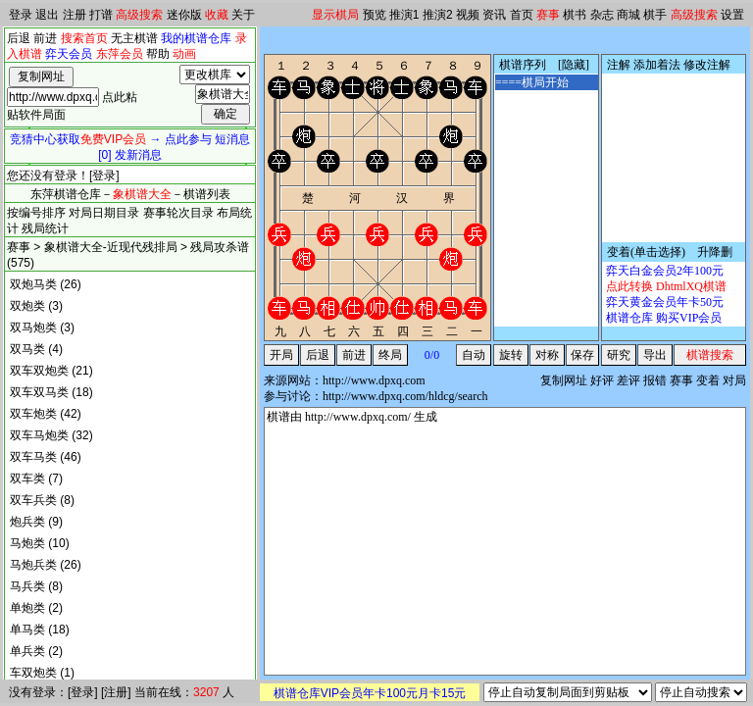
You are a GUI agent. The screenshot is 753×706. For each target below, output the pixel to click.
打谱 (101, 15)
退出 (47, 15)
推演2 (438, 15)
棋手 (655, 15)
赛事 (548, 15)
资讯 (494, 15)
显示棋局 (335, 15)
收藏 (216, 15)
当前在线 (157, 692)
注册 (74, 15)
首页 (521, 15)
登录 (20, 15)
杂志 (602, 15)
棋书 (574, 15)
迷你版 (184, 15)
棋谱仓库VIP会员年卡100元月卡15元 (370, 693)
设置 (732, 15)
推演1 (404, 15)
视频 (467, 15)
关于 (243, 15)
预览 (374, 15)
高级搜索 (139, 15)
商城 (628, 15)
